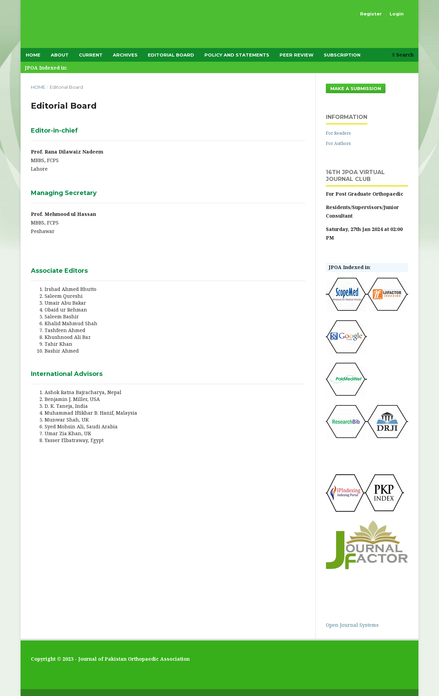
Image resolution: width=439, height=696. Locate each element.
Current (91, 55)
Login (397, 13)
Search (403, 54)
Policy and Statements (236, 55)
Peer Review (296, 55)
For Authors (338, 143)
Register (371, 13)
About (60, 55)
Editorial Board (171, 55)
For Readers (338, 133)
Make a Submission (355, 88)
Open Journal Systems (352, 625)
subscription (342, 55)
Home (33, 55)
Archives (125, 55)
